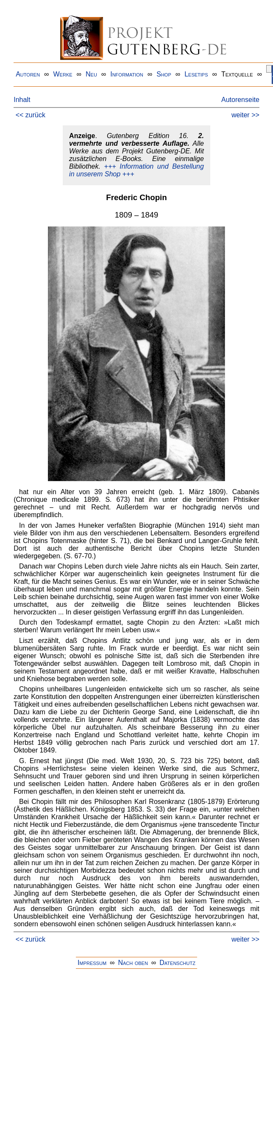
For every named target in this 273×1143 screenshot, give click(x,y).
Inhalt (22, 99)
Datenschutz (177, 962)
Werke (62, 74)
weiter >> (245, 115)
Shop (163, 74)
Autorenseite (240, 99)
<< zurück (30, 115)
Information (126, 74)
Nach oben (133, 962)
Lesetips (196, 74)
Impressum (92, 962)
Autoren (28, 74)
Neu (91, 74)
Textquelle (237, 74)
